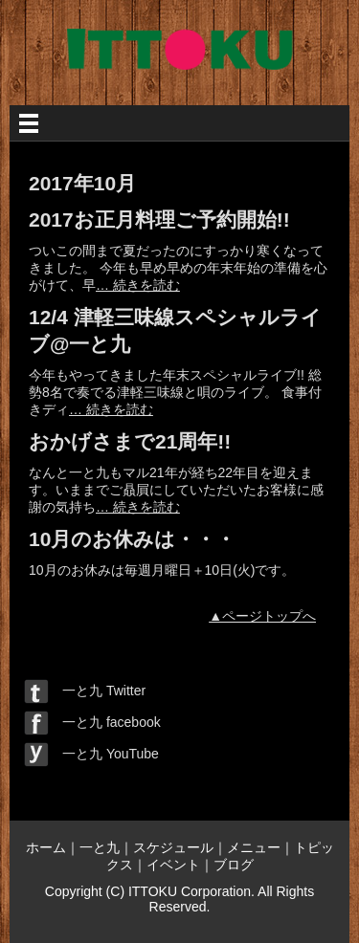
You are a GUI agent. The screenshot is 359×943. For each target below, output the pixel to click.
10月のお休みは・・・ (132, 539)
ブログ (233, 864)
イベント (173, 864)
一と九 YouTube (91, 753)
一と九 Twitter (85, 690)
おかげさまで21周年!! (130, 441)
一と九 (99, 847)
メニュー (253, 847)
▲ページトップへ (262, 616)
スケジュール (173, 847)
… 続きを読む (138, 285)
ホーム (46, 847)
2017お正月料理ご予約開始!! (159, 219)
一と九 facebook (92, 722)
